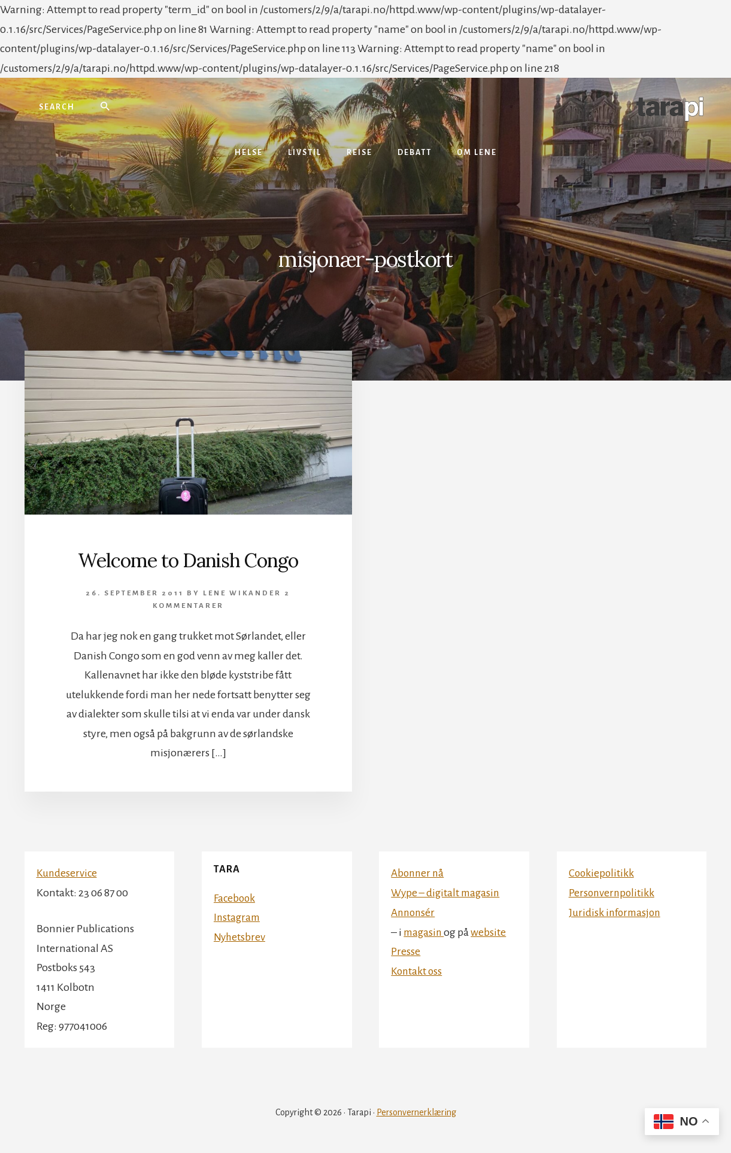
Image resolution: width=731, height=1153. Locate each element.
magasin (425, 931)
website (490, 931)
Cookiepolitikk (602, 873)
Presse (405, 951)
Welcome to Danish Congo (188, 559)
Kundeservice (68, 873)
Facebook (235, 898)
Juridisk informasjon (617, 912)
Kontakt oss (417, 970)
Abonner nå (419, 873)
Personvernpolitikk (613, 892)
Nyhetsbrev (240, 937)
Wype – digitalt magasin (447, 892)
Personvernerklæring (416, 1112)
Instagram (238, 917)
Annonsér (414, 912)
